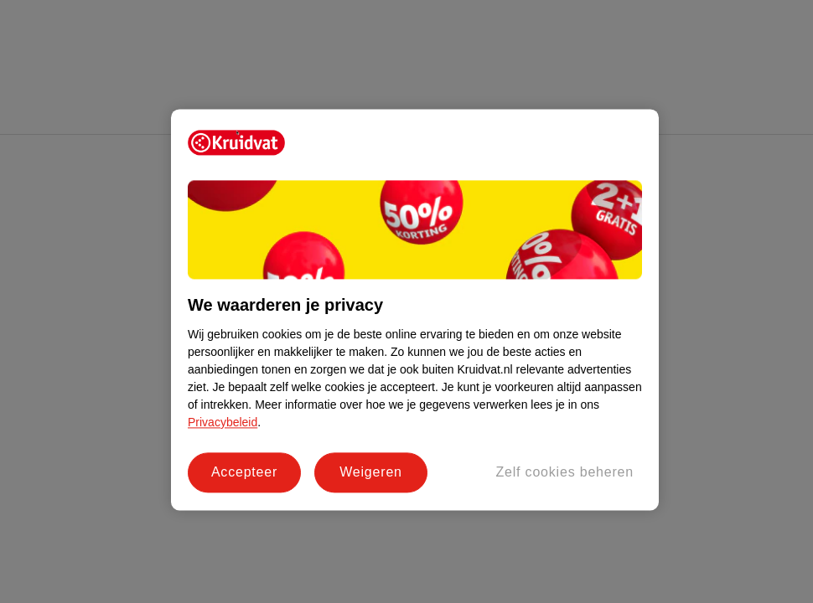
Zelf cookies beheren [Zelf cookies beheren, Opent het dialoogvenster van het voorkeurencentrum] (564, 472)
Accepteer (244, 472)
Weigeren (370, 472)
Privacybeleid (222, 422)
